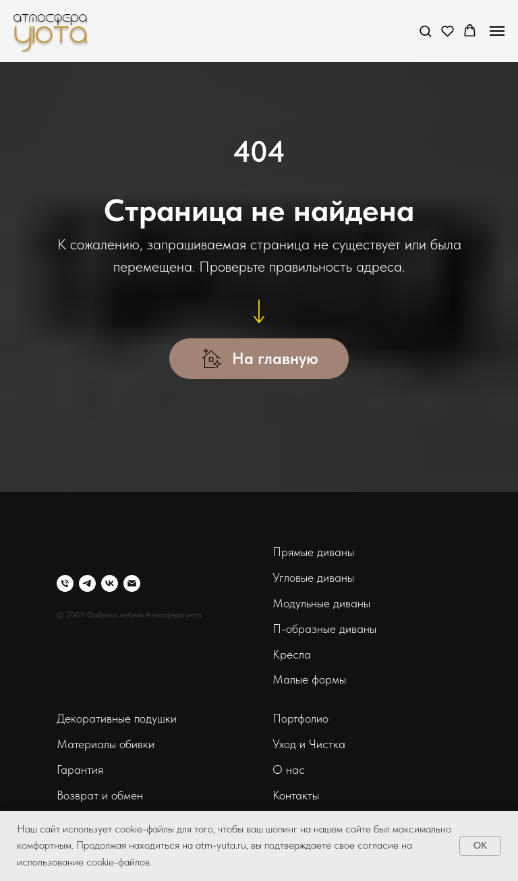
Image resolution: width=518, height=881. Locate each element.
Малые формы (309, 679)
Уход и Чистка (308, 744)
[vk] (109, 583)
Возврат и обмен (100, 795)
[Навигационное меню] (497, 31)
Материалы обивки (105, 744)
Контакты (295, 795)
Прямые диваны (313, 552)
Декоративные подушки (117, 718)
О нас (288, 769)
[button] (425, 30)
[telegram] (87, 583)
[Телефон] (65, 583)
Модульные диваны (321, 603)
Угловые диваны (313, 577)
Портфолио (300, 718)
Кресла (291, 654)
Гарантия (80, 769)
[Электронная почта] (131, 583)
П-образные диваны (324, 628)
